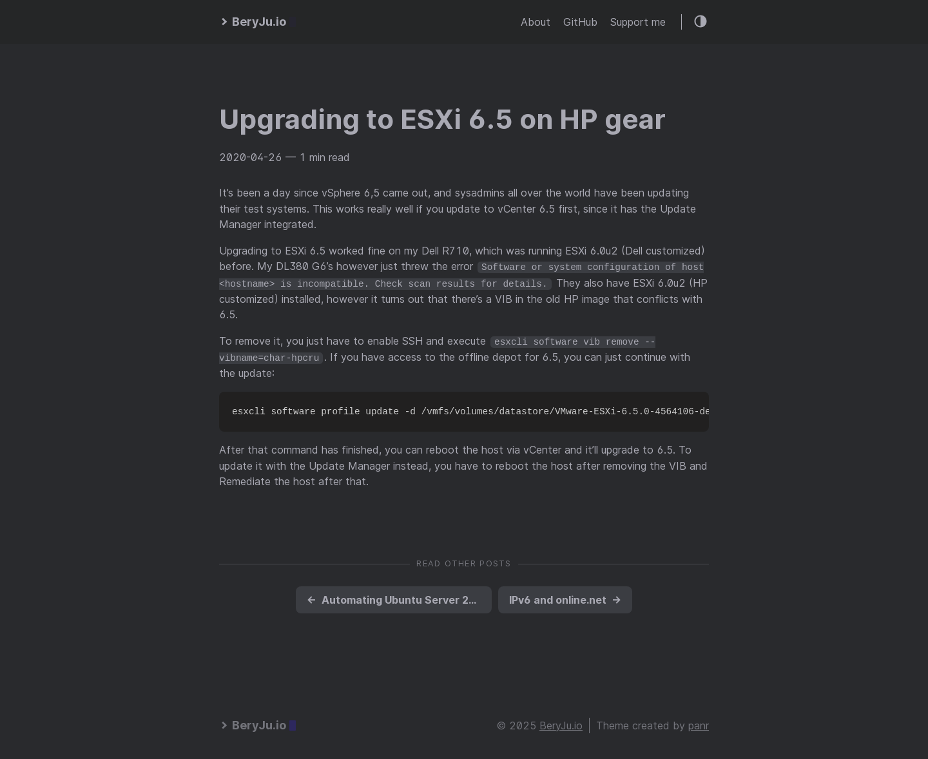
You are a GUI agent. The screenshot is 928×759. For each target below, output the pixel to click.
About (535, 21)
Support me (638, 21)
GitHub (580, 21)
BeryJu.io (561, 723)
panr (698, 723)
